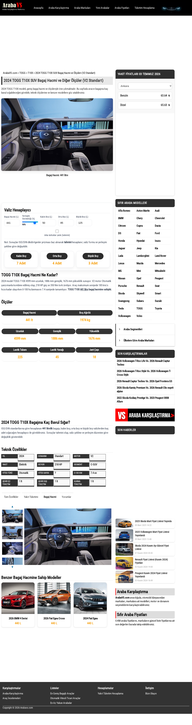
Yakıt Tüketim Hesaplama (110, 693)
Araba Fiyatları (122, 7)
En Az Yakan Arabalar (61, 703)
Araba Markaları (82, 7)
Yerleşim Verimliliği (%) (28, 217)
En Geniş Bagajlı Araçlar (62, 693)
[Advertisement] (91, 41)
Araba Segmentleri (133, 329)
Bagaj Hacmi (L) (11, 217)
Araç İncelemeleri (11, 698)
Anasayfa (38, 7)
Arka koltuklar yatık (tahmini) (57, 235)
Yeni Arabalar (102, 7)
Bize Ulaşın (151, 693)
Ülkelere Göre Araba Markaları (139, 340)
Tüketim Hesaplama (144, 7)
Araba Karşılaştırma (59, 7)
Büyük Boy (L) (82, 217)
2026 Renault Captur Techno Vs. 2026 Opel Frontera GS (144, 381)
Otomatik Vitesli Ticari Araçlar (65, 698)
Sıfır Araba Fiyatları (132, 614)
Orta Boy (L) (63, 217)
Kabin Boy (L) (46, 217)
